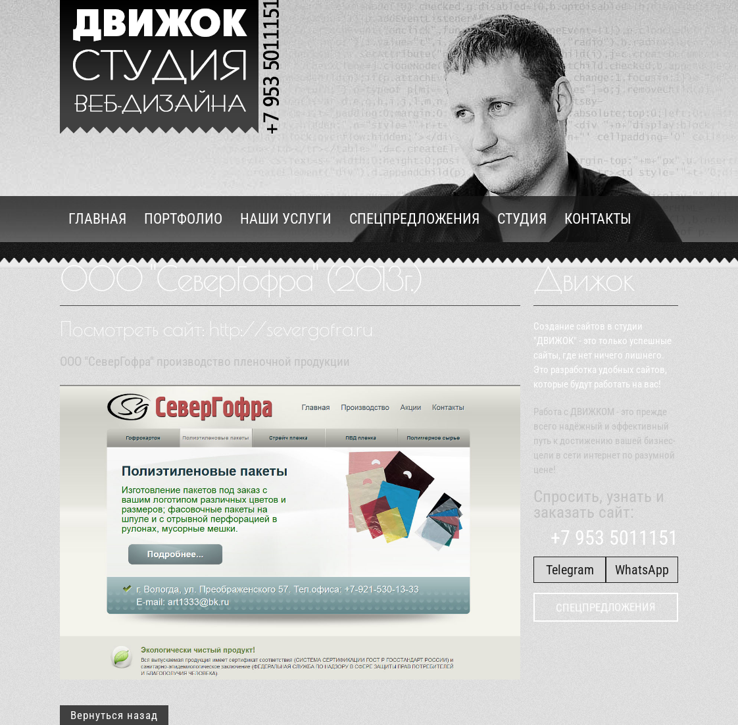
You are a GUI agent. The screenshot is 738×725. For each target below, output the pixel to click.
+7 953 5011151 (611, 537)
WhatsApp (642, 569)
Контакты (597, 219)
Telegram (570, 569)
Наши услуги (286, 219)
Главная (97, 219)
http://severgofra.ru (291, 328)
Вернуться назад (114, 715)
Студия (522, 219)
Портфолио (183, 219)
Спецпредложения (414, 219)
